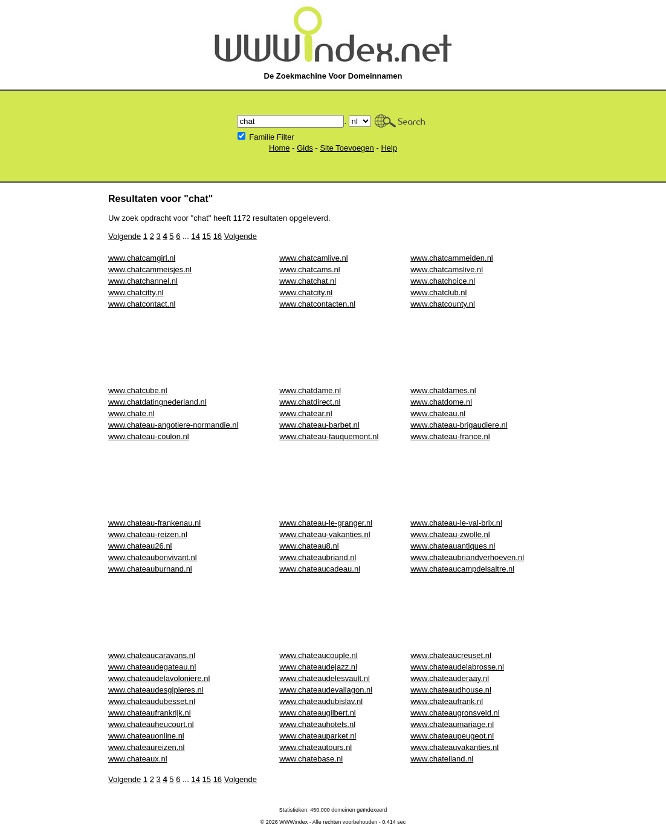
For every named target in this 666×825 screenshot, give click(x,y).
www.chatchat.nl (307, 280)
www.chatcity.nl (305, 292)
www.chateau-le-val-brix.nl (456, 522)
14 (195, 236)
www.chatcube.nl (137, 390)
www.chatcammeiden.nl (451, 257)
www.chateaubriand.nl (317, 557)
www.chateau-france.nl (450, 436)
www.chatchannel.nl (143, 280)
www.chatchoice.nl (442, 280)
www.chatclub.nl (438, 292)
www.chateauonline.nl (146, 735)
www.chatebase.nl (311, 758)
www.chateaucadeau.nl (319, 568)
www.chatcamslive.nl (446, 269)
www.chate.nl (131, 413)
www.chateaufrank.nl (446, 701)
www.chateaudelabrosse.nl (457, 666)
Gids (305, 147)
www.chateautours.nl (315, 747)
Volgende (124, 236)
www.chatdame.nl (310, 390)
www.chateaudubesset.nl (151, 701)
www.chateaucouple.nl (318, 655)
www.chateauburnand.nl (150, 568)
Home (279, 147)
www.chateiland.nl (441, 758)
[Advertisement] (328, 347)
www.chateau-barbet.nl (319, 424)
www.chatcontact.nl (141, 303)
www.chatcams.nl (309, 269)
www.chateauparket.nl (317, 735)
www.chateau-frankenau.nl (154, 522)
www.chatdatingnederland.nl (157, 401)
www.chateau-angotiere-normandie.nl (173, 424)
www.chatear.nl (305, 413)
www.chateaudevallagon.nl (325, 689)
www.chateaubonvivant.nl (152, 557)
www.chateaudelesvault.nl (324, 678)
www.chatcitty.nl (136, 292)
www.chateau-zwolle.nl (450, 534)
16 (217, 236)
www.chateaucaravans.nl (151, 655)
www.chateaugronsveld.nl (454, 712)
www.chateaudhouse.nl (450, 689)
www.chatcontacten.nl (317, 303)
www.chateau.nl (437, 413)
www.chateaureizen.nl (146, 747)
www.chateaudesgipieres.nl (156, 689)
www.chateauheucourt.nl (151, 724)
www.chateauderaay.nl (449, 678)
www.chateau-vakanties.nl (324, 534)
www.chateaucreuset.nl (450, 655)
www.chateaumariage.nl (452, 724)
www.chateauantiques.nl (452, 545)
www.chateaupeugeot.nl (452, 735)
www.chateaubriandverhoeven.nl (467, 557)
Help (389, 147)
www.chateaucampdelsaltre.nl (462, 568)
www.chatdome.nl (441, 401)
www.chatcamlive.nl (313, 257)
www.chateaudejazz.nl (318, 666)
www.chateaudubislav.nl (321, 701)
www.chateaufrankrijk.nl (149, 712)
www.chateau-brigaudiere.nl (458, 424)
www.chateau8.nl (308, 545)
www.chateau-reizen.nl (147, 534)
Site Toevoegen (346, 147)
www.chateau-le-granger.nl (325, 522)
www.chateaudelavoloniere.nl (159, 678)
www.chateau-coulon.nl (148, 436)
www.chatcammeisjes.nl (150, 269)
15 (206, 236)
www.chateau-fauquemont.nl (328, 436)
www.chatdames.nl (443, 390)
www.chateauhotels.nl (317, 724)
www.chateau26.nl (140, 545)
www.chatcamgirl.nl (141, 257)
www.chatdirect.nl (309, 401)
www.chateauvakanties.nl (454, 747)
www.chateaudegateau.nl (152, 666)
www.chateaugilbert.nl (317, 712)
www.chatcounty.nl (442, 303)
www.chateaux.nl (137, 758)
